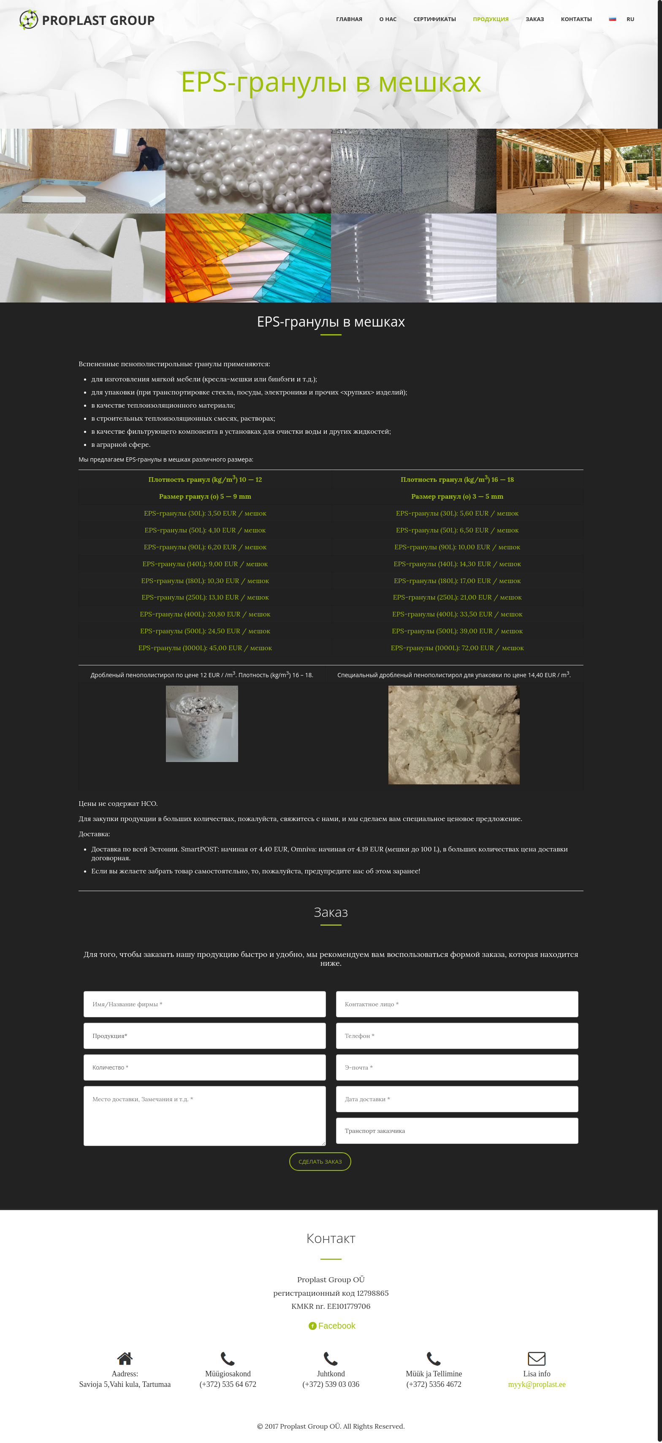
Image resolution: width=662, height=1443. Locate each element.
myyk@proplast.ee (537, 1384)
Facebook (331, 1325)
